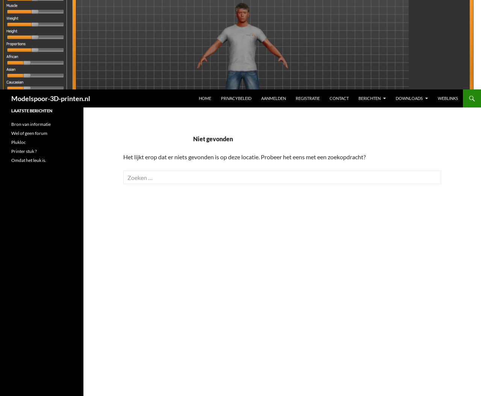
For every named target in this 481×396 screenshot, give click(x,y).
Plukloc (18, 142)
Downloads (409, 98)
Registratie (308, 98)
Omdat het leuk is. (28, 160)
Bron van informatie (31, 124)
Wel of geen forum (29, 133)
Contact (339, 98)
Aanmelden (273, 98)
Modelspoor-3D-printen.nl (50, 98)
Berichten (369, 98)
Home (205, 98)
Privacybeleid (236, 98)
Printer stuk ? (24, 151)
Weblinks (448, 98)
